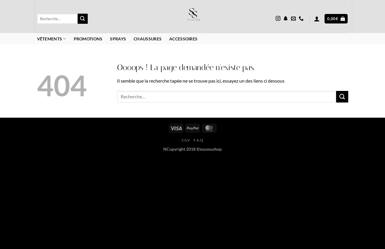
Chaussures (148, 38)
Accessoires (183, 38)
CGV (186, 140)
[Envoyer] (83, 19)
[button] (317, 18)
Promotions (88, 38)
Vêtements (51, 39)
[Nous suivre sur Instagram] (278, 18)
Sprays (118, 38)
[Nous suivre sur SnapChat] (285, 18)
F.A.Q (198, 140)
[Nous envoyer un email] (293, 18)
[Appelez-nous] (301, 18)
